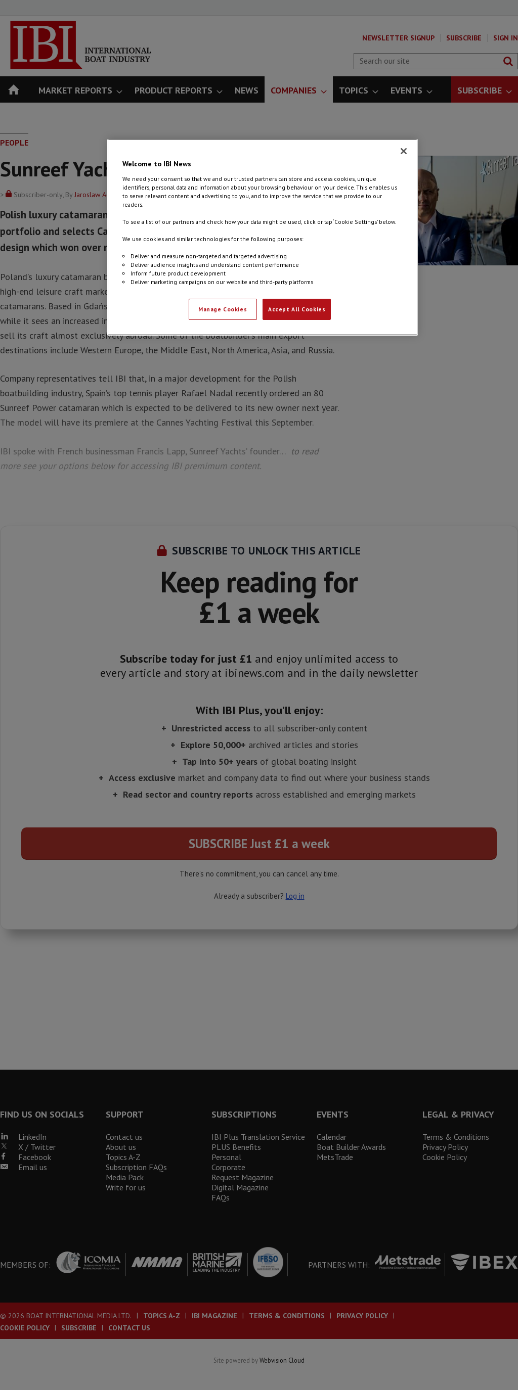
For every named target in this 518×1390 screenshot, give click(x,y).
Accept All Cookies (296, 309)
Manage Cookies (222, 309)
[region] (262, 237)
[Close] (404, 151)
